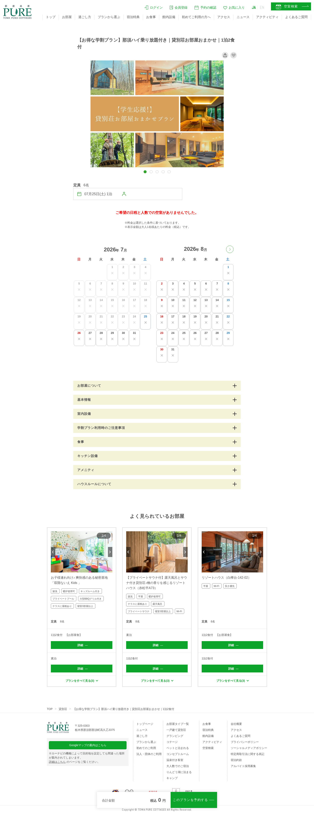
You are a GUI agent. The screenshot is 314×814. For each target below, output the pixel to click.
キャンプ (172, 778)
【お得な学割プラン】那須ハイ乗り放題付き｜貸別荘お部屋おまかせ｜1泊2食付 (123, 709)
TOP (50, 709)
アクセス (223, 17)
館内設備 (168, 17)
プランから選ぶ (109, 17)
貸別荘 (63, 709)
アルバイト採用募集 (243, 766)
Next (110, 552)
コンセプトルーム (177, 754)
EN (262, 7)
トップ (50, 17)
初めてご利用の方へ (196, 17)
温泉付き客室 (174, 760)
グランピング (174, 735)
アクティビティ (267, 17)
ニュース (243, 17)
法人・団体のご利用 (149, 754)
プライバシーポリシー (245, 742)
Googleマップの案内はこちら (87, 745)
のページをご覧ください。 (74, 761)
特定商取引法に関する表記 (247, 754)
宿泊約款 (236, 760)
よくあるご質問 (296, 17)
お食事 (151, 17)
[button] (145, 171)
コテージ (172, 742)
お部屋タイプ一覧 (177, 723)
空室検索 (208, 748)
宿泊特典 (133, 17)
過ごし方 (84, 17)
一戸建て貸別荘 (176, 729)
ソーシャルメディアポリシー (249, 748)
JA (254, 7)
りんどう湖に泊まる (179, 772)
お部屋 (67, 17)
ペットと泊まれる (177, 748)
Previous (53, 552)
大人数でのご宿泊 (177, 766)
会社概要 (236, 723)
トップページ (144, 723)
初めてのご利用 (146, 748)
